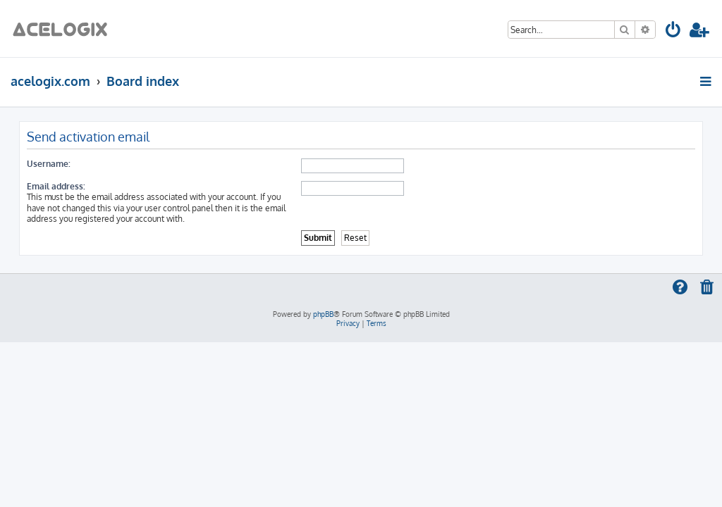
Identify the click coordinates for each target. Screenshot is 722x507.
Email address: (56, 186)
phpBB (323, 314)
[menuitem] (674, 32)
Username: (49, 163)
